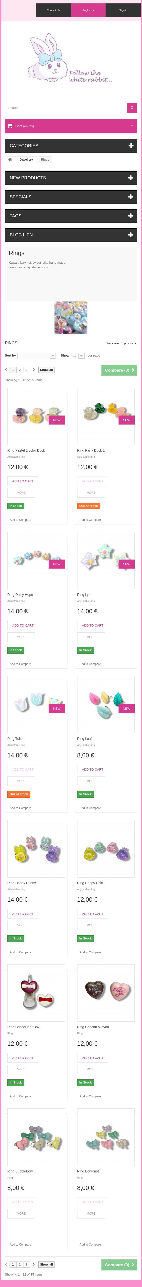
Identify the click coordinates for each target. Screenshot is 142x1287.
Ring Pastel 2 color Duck (26, 450)
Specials (20, 196)
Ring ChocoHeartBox (23, 1027)
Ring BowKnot (88, 1171)
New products (28, 177)
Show (65, 355)
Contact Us (53, 10)
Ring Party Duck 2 (91, 450)
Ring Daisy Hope (20, 595)
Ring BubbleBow (20, 1171)
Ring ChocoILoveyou (93, 1027)
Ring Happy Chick (91, 883)
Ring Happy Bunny (21, 883)
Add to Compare (20, 520)
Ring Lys (83, 595)
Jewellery (26, 159)
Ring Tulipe (15, 739)
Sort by (10, 355)
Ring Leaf (84, 739)
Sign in (123, 10)
